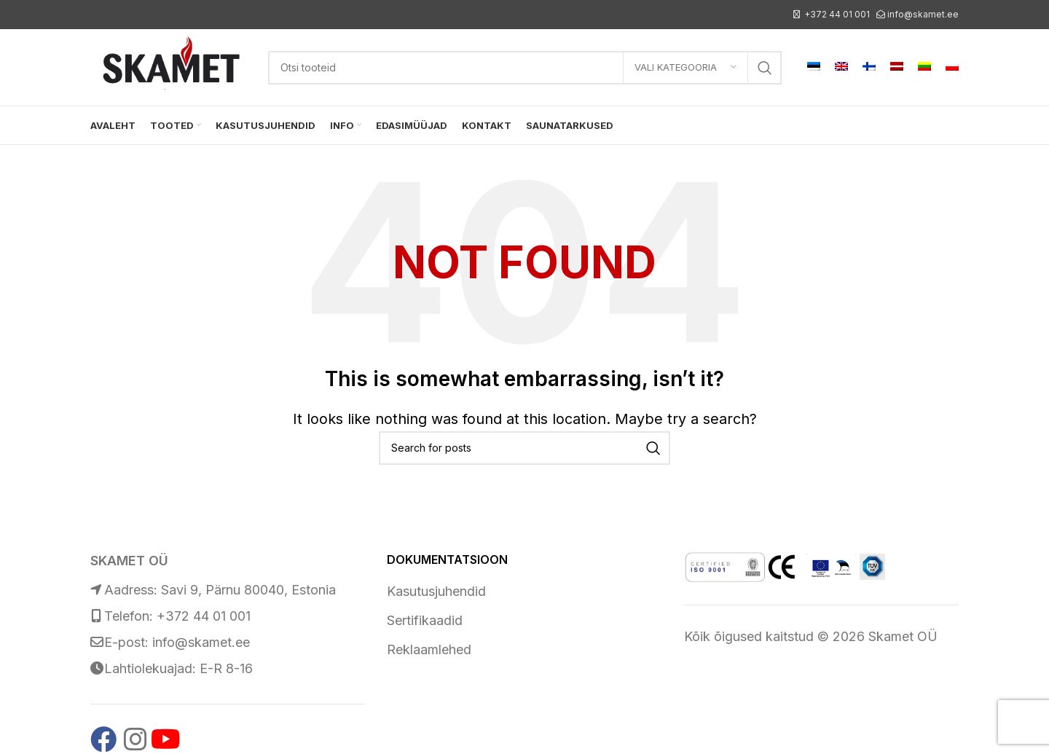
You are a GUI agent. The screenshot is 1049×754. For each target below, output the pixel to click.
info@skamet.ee (923, 14)
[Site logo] (172, 66)
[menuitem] (813, 67)
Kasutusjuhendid (436, 591)
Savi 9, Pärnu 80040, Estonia (248, 589)
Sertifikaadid (425, 620)
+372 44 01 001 (837, 14)
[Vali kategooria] (685, 67)
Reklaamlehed (429, 649)
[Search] (525, 68)
